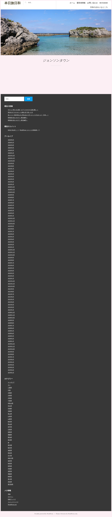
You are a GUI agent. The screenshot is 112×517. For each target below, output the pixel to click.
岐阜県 (10, 421)
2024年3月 (11, 210)
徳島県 (10, 432)
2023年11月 (11, 221)
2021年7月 (11, 294)
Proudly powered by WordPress (43, 514)
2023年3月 (11, 242)
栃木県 (10, 448)
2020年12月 (11, 312)
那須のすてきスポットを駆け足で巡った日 (20, 112)
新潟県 (10, 440)
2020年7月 (11, 325)
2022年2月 (11, 276)
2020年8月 (11, 323)
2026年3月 (11, 148)
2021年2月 (11, 307)
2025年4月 (11, 176)
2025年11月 (11, 158)
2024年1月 (11, 215)
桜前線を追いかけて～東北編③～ (18, 120)
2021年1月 (11, 310)
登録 (9, 494)
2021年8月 (11, 291)
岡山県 (10, 424)
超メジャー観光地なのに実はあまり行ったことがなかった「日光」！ (28, 115)
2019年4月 (11, 365)
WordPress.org (12, 504)
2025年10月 (11, 161)
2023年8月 (11, 229)
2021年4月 (11, 302)
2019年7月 (11, 357)
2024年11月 (11, 189)
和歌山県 (10, 403)
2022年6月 (11, 265)
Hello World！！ (13, 130)
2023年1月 (11, 247)
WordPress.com (72, 514)
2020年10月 (11, 317)
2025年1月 (11, 184)
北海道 (10, 398)
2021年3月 (11, 304)
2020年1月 (11, 341)
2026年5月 (11, 142)
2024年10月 (11, 192)
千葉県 (10, 401)
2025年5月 (11, 174)
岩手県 (10, 427)
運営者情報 (81, 3)
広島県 (10, 429)
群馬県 (10, 466)
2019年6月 (11, 359)
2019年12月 (11, 344)
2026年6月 (11, 140)
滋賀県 (10, 450)
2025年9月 (11, 163)
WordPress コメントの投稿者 (28, 130)
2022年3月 (11, 273)
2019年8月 (11, 354)
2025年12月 (11, 155)
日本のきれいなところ (99, 7)
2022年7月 (11, 263)
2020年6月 (11, 328)
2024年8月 (11, 197)
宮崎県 (10, 411)
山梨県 (10, 419)
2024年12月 (11, 187)
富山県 (10, 414)
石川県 (10, 455)
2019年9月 (11, 351)
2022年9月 (11, 257)
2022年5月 (11, 268)
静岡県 (10, 476)
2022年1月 (11, 278)
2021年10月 (11, 286)
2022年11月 (11, 252)
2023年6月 (11, 234)
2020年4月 (11, 333)
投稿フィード (12, 499)
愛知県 (10, 437)
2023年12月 (11, 218)
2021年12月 (11, 281)
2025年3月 (11, 179)
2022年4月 (11, 270)
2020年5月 (11, 331)
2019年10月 (11, 349)
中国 (9, 390)
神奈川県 (10, 458)
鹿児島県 (10, 484)
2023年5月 (11, 236)
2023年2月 (11, 244)
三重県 (10, 387)
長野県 (10, 471)
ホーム (72, 3)
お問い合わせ (92, 3)
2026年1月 (11, 153)
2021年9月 (11, 289)
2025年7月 (11, 168)
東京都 (10, 445)
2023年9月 (11, 226)
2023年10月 (11, 223)
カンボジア (11, 382)
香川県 (10, 479)
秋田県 (10, 463)
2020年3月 (11, 336)
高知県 (10, 482)
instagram (103, 3)
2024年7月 (11, 200)
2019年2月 (11, 370)
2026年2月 (11, 150)
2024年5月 (11, 205)
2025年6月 (11, 171)
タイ (9, 385)
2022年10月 (11, 255)
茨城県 (10, 469)
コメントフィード (13, 502)
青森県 (10, 474)
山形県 (10, 416)
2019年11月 (11, 346)
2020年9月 (11, 320)
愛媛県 (10, 435)
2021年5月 (11, 299)
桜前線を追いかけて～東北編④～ (18, 117)
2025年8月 (11, 166)
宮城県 (10, 408)
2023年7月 (11, 231)
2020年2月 (11, 338)
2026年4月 (11, 145)
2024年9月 (11, 195)
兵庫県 (10, 395)
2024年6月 (11, 202)
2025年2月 (11, 182)
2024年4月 (11, 208)
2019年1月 (11, 372)
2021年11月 (11, 283)
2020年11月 (11, 315)
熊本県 (10, 453)
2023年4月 (11, 239)
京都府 (10, 393)
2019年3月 (11, 367)
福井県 (10, 461)
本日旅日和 (12, 3)
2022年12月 (11, 249)
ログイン (10, 497)
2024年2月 (11, 213)
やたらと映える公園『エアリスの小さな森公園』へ (23, 110)
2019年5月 (11, 362)
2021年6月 (11, 297)
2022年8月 (11, 260)
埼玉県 (10, 406)
